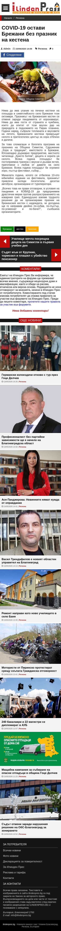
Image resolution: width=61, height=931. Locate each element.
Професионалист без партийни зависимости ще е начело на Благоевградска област (23, 440)
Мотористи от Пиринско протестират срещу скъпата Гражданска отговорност (29, 669)
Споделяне (12, 55)
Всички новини (12, 850)
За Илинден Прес (13, 867)
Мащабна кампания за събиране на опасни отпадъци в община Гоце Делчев (29, 771)
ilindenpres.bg (9, 924)
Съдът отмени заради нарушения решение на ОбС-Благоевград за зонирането (25, 827)
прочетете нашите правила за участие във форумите (30, 303)
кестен (19, 229)
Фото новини (10, 856)
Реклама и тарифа (14, 872)
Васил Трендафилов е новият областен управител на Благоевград (29, 561)
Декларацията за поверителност (22, 861)
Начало (8, 18)
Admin (6, 48)
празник (32, 229)
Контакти (8, 878)
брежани (7, 229)
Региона (20, 18)
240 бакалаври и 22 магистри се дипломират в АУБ (23, 723)
